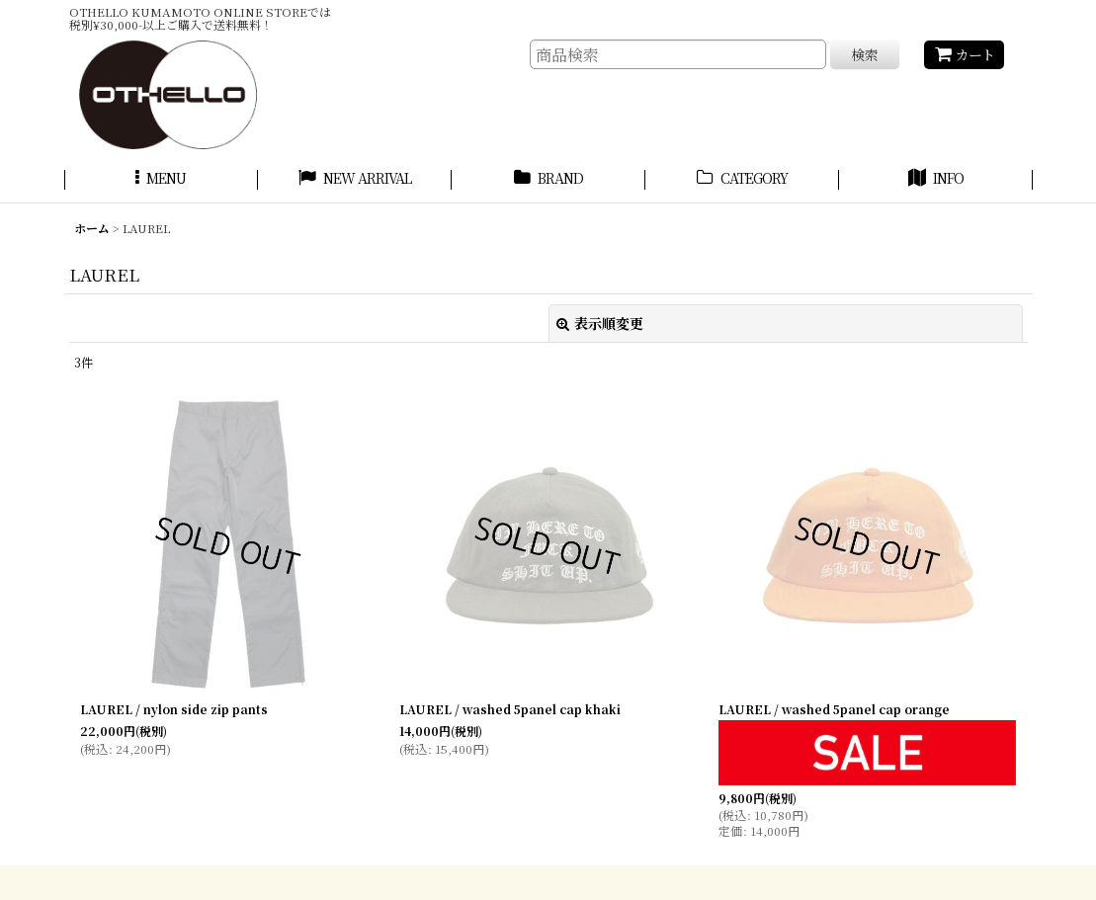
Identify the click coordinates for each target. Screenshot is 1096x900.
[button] (161, 181)
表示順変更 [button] (599, 323)
